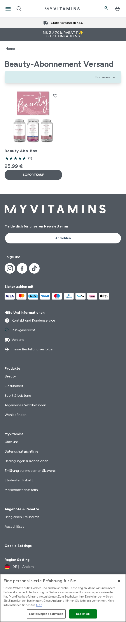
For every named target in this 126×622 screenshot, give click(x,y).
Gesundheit (14, 386)
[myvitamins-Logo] (62, 8)
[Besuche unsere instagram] (10, 268)
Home (10, 49)
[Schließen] (119, 581)
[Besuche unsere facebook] (22, 268)
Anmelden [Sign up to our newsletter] (63, 238)
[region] (63, 598)
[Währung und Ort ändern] (19, 566)
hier (39, 605)
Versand (14, 339)
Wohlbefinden (15, 415)
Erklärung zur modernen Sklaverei (30, 471)
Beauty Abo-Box (21, 150)
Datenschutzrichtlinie (21, 451)
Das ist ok (82, 613)
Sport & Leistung (18, 395)
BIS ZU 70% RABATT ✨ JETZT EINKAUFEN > (63, 34)
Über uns (12, 442)
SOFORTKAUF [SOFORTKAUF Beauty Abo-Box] (33, 175)
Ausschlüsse (14, 526)
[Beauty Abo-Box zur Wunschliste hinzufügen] (55, 95)
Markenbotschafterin (21, 490)
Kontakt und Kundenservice (30, 320)
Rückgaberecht (20, 330)
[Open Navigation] (8, 8)
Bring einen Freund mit (22, 517)
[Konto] (106, 9)
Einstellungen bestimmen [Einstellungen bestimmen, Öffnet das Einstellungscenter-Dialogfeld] (46, 613)
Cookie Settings (18, 546)
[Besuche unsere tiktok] (34, 268)
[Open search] (19, 9)
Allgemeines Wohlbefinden (25, 405)
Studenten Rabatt (19, 480)
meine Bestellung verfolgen (29, 349)
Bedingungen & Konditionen (26, 461)
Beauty (10, 376)
